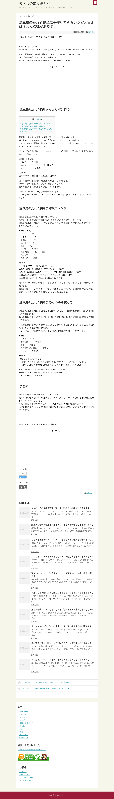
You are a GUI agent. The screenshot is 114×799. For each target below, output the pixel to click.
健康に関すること (26, 723)
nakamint (90, 493)
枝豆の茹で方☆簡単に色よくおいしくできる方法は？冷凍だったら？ (62, 525)
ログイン (22, 772)
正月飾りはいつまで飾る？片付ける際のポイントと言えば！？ (45, 683)
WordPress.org (25, 780)
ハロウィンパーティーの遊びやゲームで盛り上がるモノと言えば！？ (62, 557)
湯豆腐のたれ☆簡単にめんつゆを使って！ (37, 129)
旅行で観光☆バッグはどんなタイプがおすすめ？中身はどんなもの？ (62, 609)
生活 (21, 729)
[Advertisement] (57, 84)
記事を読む (35, 520)
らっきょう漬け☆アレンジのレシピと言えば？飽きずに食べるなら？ (62, 540)
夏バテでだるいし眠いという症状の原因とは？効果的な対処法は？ (61, 643)
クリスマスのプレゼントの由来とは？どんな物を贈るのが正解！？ (61, 626)
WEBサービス (25, 711)
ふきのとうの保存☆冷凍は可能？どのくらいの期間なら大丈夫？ (60, 508)
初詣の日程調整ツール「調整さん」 (32, 750)
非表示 (39, 119)
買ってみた (23, 735)
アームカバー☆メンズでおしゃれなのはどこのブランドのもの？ (60, 660)
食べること (23, 738)
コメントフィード (26, 777)
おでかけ (22, 717)
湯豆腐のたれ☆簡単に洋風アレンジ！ (35, 126)
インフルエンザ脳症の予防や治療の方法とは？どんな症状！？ (45, 689)
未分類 (91, 32)
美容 (21, 732)
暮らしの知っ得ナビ (34, 3)
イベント (22, 714)
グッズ (22, 720)
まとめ (23, 131)
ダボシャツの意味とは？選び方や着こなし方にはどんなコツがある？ (62, 593)
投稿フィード (24, 775)
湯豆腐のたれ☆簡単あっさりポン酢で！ (36, 124)
